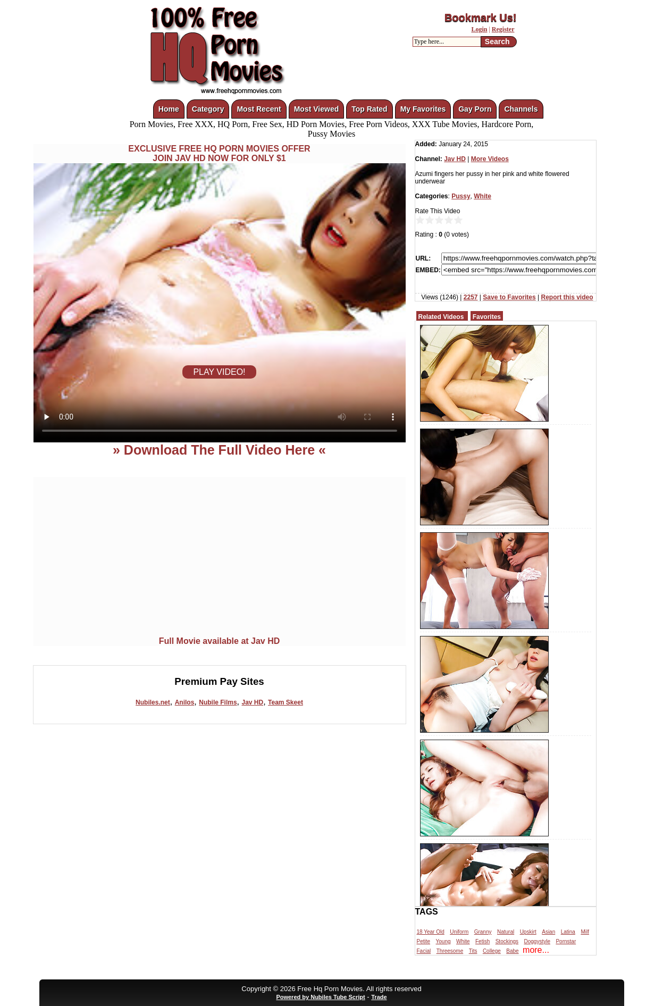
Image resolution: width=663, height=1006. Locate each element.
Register (503, 29)
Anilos (185, 702)
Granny (483, 932)
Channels (521, 109)
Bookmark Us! (480, 17)
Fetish (482, 941)
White (482, 196)
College (492, 951)
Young (443, 941)
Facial (424, 951)
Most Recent (259, 109)
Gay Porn (474, 109)
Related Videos (441, 317)
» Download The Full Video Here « (219, 449)
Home (168, 109)
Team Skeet (285, 702)
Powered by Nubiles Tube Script (320, 997)
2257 (471, 297)
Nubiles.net (153, 702)
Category (208, 109)
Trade (379, 997)
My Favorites (423, 109)
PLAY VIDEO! (219, 371)
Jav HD (252, 702)
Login (479, 29)
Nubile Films (218, 702)
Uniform (459, 932)
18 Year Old (430, 932)
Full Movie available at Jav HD (219, 640)
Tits (473, 951)
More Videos (490, 159)
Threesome (450, 951)
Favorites (487, 317)
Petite (424, 941)
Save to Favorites (509, 297)
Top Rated (369, 109)
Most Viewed (316, 109)
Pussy (460, 196)
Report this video (567, 297)
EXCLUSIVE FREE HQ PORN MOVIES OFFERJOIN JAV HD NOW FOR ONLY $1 (219, 153)
